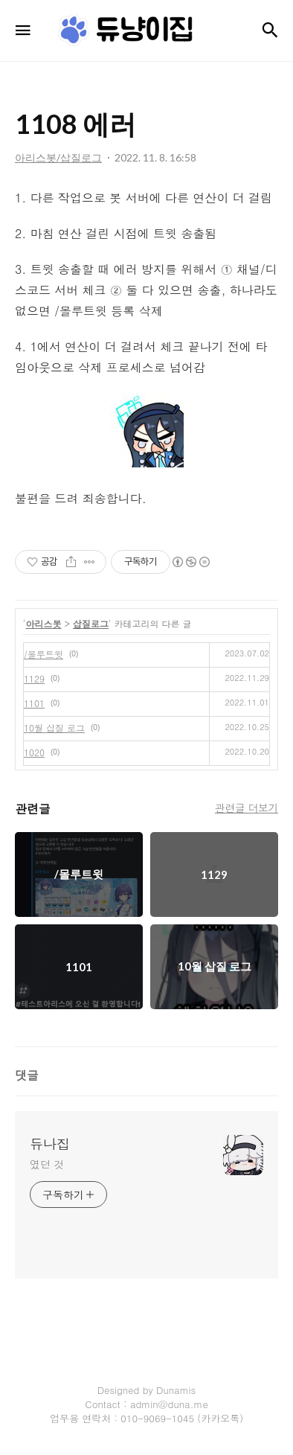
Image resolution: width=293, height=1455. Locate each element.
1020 (34, 752)
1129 (34, 678)
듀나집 (50, 1144)
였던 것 (47, 1164)
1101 (34, 703)
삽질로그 (91, 623)
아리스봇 (44, 623)
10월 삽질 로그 (54, 727)
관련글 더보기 (246, 807)
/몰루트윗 (43, 653)
